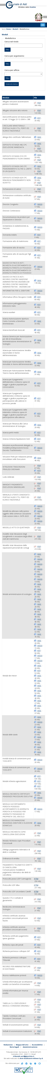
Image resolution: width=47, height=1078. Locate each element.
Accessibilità (37, 1045)
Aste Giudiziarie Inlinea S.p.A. (31, 1058)
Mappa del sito (22, 1045)
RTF (39, 118)
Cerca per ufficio (12, 70)
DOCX (39, 204)
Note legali (14, 1047)
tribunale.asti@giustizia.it (23, 1056)
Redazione (8, 1045)
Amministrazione (30, 1047)
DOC (39, 137)
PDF (39, 103)
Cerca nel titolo (11, 41)
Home (8, 29)
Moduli (15, 29)
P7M (36, 879)
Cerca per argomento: (14, 56)
